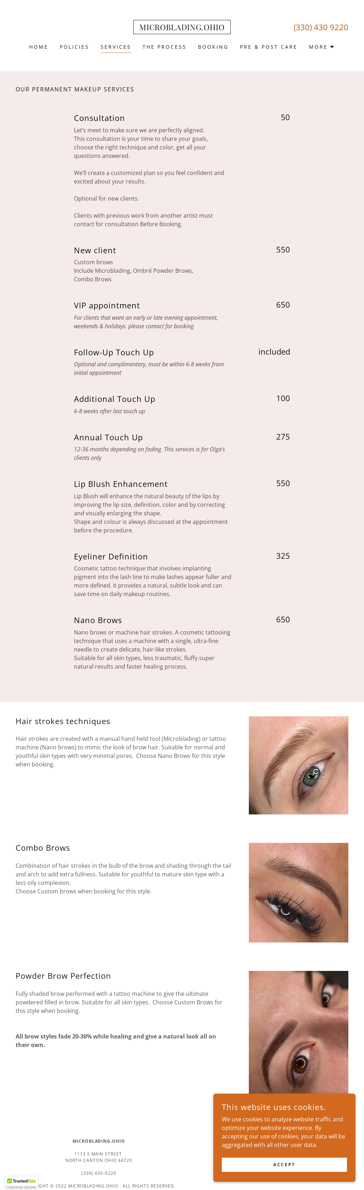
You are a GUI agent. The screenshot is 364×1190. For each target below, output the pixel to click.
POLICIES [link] (74, 46)
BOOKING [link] (213, 46)
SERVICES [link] (116, 46)
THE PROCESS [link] (165, 46)
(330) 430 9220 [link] (321, 27)
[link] (182, 28)
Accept (284, 1170)
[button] (322, 47)
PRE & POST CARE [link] (269, 46)
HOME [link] (38, 46)
